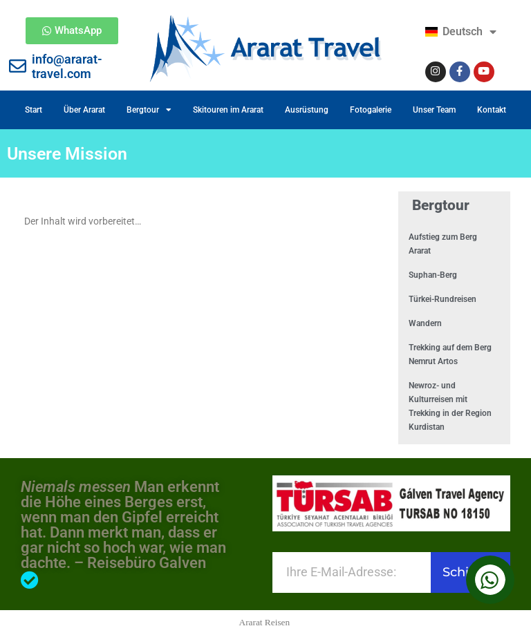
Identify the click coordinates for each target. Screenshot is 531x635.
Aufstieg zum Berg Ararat (443, 244)
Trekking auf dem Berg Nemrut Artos (450, 354)
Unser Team (434, 110)
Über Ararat (84, 110)
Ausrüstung (306, 110)
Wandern (425, 323)
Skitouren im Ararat (228, 110)
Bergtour (149, 110)
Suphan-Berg (433, 275)
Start (33, 110)
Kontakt (491, 110)
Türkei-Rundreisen (442, 299)
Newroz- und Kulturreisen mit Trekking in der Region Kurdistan (450, 406)
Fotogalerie (370, 110)
